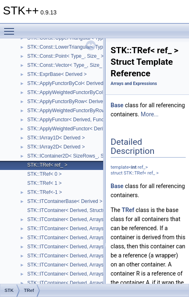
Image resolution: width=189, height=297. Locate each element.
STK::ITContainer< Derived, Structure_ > (72, 210)
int (134, 167)
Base (117, 105)
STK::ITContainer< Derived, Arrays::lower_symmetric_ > (89, 265)
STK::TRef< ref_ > (47, 165)
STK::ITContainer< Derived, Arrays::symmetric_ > (81, 256)
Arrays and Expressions (134, 83)
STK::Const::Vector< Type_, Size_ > (66, 65)
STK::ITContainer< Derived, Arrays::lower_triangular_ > (88, 237)
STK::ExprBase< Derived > (57, 74)
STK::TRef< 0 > (44, 174)
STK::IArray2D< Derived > (56, 147)
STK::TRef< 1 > (44, 183)
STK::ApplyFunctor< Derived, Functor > (70, 120)
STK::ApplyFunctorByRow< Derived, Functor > (78, 101)
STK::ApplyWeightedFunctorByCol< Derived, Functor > (87, 92)
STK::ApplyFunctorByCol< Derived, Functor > (77, 83)
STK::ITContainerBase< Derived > (64, 201)
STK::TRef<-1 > (44, 192)
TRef (128, 210)
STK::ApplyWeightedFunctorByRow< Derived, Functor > (89, 110)
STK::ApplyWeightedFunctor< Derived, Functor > (81, 129)
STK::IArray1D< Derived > (56, 138)
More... (149, 114)
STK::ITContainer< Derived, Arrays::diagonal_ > (79, 283)
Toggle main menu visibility (11, 28)
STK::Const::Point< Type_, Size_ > (65, 56)
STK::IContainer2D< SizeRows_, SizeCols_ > (77, 156)
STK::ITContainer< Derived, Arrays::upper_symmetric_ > (89, 274)
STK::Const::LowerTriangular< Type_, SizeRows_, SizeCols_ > (96, 47)
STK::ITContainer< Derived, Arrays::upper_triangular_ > (88, 247)
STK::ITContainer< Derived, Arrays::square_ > (77, 228)
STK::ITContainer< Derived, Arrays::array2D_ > (79, 219)
